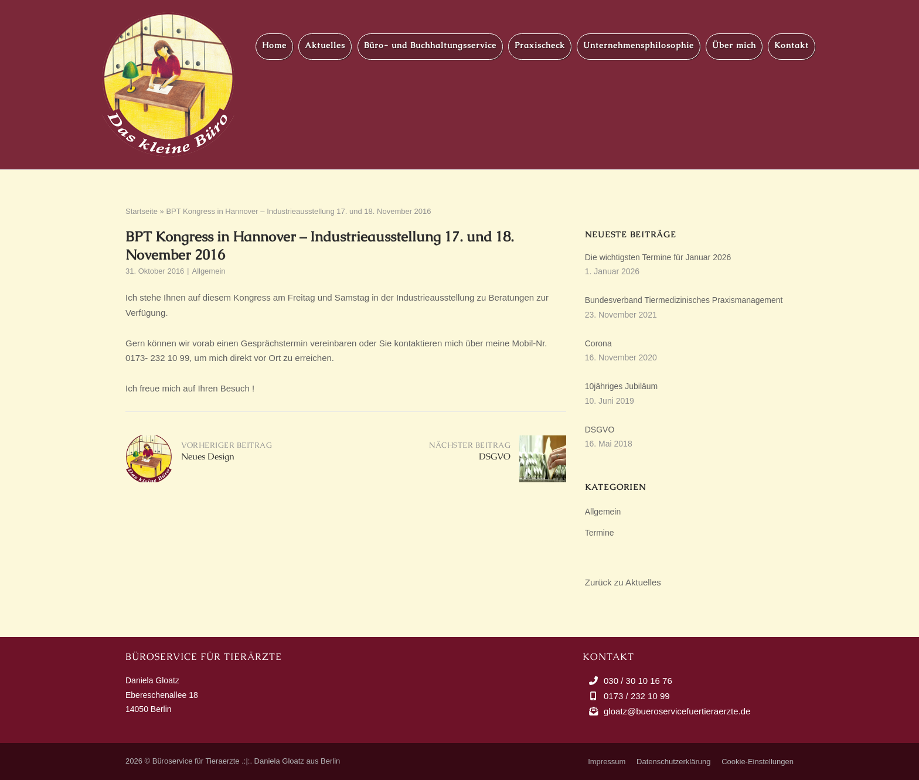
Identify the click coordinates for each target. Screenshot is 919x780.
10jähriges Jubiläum (621, 386)
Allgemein (208, 271)
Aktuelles (325, 45)
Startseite (141, 211)
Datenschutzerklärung (673, 761)
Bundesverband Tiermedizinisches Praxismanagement (684, 300)
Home (274, 45)
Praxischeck (540, 45)
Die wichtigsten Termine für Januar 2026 (658, 257)
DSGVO (600, 429)
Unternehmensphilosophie (638, 45)
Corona (598, 343)
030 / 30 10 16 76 (638, 681)
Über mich (734, 45)
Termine (599, 532)
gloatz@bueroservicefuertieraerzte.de (677, 711)
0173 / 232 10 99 (637, 696)
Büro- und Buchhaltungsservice (430, 45)
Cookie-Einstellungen (757, 761)
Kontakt (791, 45)
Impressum (606, 761)
